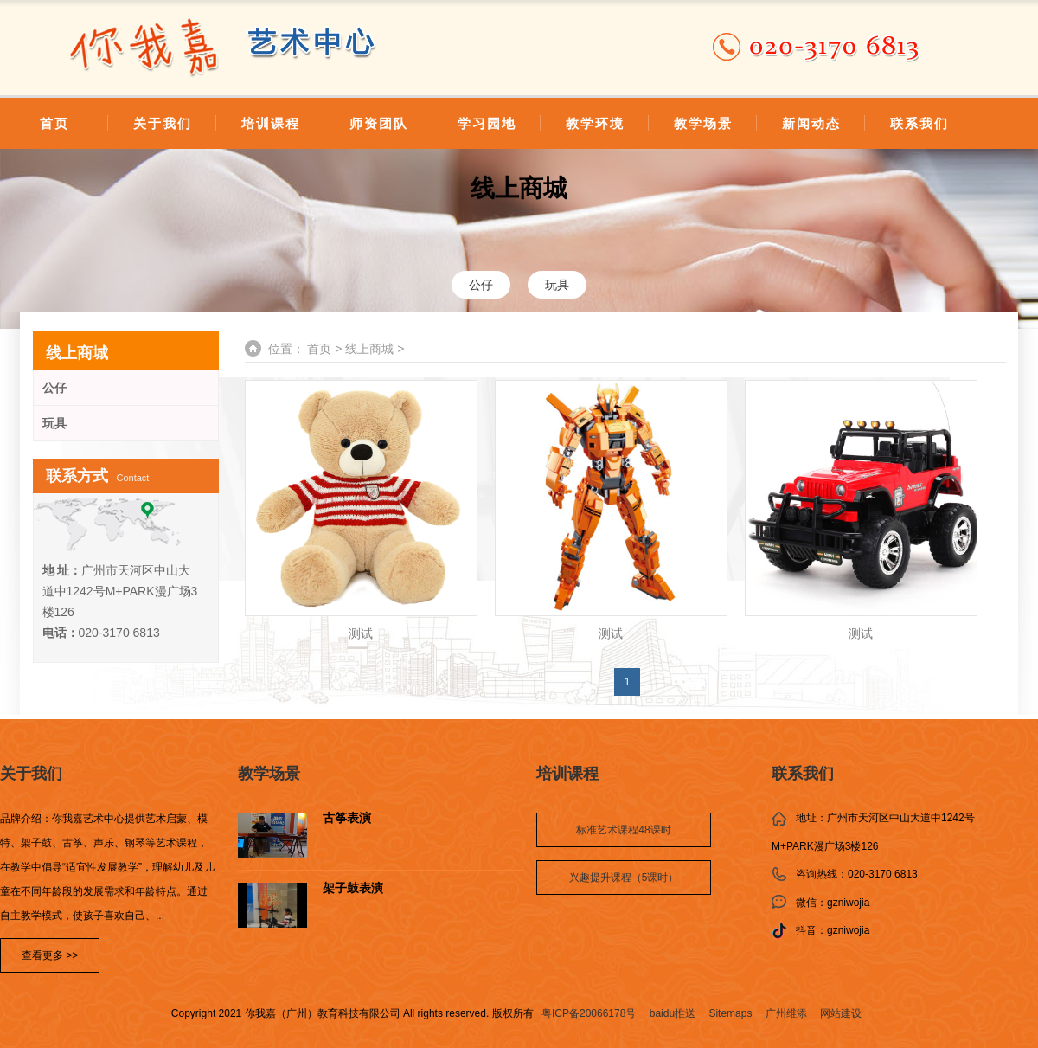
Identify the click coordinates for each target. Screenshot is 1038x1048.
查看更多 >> (50, 955)
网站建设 (841, 1013)
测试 (361, 633)
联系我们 (919, 123)
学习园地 (487, 123)
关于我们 (162, 123)
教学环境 (595, 123)
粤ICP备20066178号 (588, 1013)
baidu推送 (672, 1013)
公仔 (481, 285)
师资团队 (378, 123)
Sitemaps (730, 1013)
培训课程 (270, 123)
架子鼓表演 (353, 888)
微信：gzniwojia (832, 903)
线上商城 (519, 188)
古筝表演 (347, 818)
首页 (54, 123)
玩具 (557, 285)
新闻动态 (811, 123)
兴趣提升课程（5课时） (624, 877)
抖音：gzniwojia (832, 930)
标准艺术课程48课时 (623, 830)
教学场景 (703, 123)
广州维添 (786, 1013)
